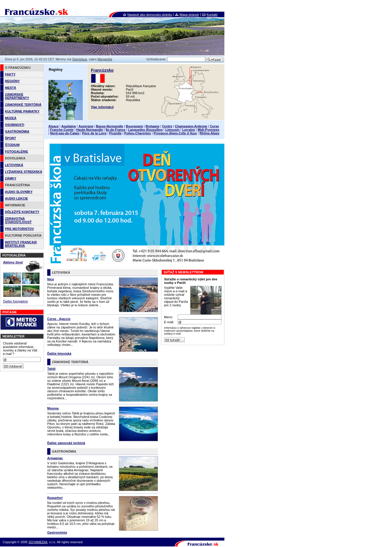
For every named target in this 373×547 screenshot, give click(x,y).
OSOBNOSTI (14, 124)
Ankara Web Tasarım (99, 542)
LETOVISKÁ (14, 165)
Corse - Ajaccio (59, 319)
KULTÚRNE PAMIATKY (22, 111)
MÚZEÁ (10, 118)
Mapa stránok (189, 14)
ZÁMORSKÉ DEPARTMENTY (17, 96)
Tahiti (51, 368)
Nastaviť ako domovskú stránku (149, 14)
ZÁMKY (10, 178)
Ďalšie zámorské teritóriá (66, 443)
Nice (50, 279)
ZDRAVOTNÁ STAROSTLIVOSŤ (18, 220)
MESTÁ (10, 87)
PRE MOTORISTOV (19, 229)
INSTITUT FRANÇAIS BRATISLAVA (21, 243)
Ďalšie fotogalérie (15, 301)
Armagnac (55, 458)
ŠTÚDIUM (12, 145)
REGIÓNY (12, 81)
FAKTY (10, 74)
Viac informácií (102, 107)
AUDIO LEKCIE (16, 198)
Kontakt (212, 14)
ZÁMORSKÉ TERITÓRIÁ (23, 104)
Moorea (53, 408)
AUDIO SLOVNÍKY (19, 192)
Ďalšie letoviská (59, 353)
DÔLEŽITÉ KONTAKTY (22, 212)
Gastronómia (57, 532)
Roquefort (55, 497)
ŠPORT (10, 138)
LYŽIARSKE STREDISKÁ (23, 171)
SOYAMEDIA (38, 542)
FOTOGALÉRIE (16, 151)
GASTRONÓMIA (17, 131)
